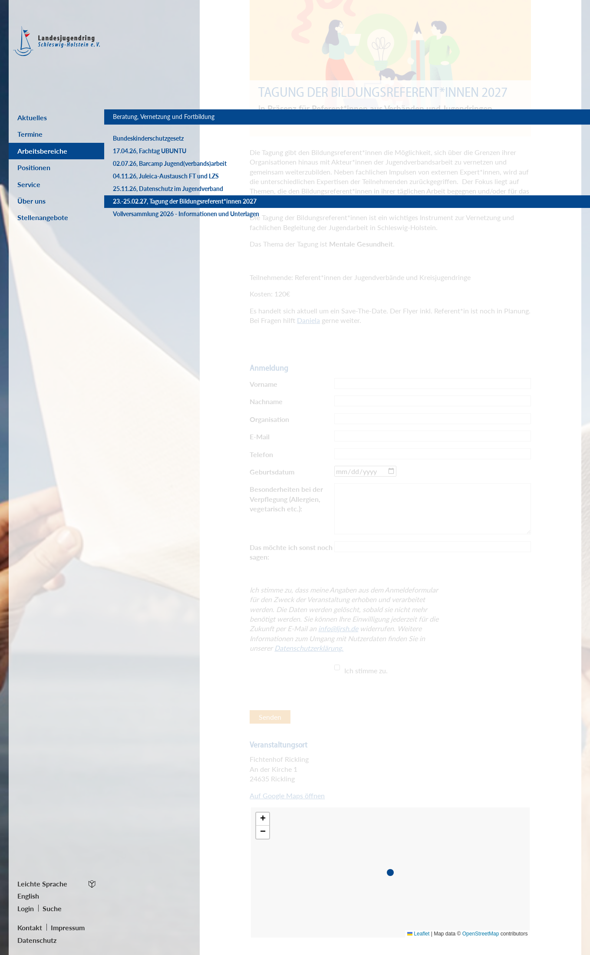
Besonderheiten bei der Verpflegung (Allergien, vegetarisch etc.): (286, 499)
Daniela (308, 320)
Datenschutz (36, 940)
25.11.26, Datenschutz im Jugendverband (147, 217)
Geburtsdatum (272, 472)
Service (28, 184)
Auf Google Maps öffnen (287, 795)
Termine (30, 134)
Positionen (33, 167)
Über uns (31, 201)
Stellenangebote (42, 217)
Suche (52, 908)
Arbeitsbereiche (42, 151)
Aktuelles (32, 117)
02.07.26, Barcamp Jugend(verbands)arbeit (144, 176)
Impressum (68, 927)
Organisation (269, 419)
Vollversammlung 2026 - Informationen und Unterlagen (153, 259)
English (28, 896)
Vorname (263, 384)
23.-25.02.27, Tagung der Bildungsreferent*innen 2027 (151, 238)
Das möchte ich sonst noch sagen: (291, 552)
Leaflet (418, 934)
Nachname (266, 401)
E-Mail (260, 436)
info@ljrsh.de (338, 628)
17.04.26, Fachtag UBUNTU (149, 159)
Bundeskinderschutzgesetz (148, 146)
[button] (392, 874)
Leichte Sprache (42, 883)
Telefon (261, 454)
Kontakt (29, 927)
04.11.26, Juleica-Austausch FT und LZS (150, 196)
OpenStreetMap (480, 934)
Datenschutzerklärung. (308, 648)
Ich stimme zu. (366, 670)
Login (25, 908)
